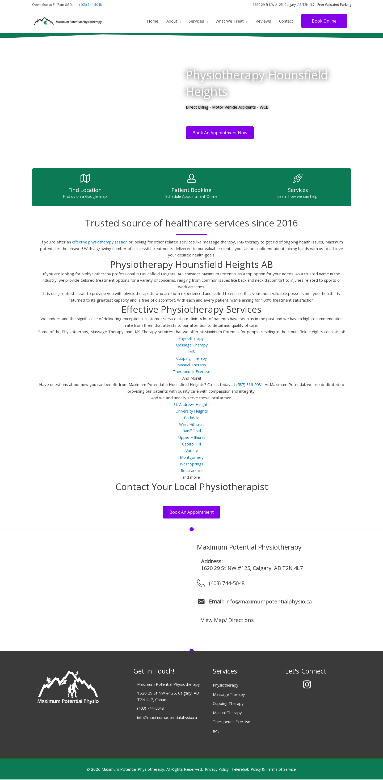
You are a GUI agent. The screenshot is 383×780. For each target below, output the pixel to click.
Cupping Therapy (191, 358)
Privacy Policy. (216, 769)
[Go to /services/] (297, 189)
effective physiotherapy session (99, 242)
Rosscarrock (191, 470)
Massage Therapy (191, 345)
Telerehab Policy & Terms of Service (264, 769)
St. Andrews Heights (191, 404)
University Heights (191, 411)
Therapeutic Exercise (191, 371)
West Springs (191, 463)
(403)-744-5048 (90, 4)
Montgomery (192, 457)
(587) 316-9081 (249, 384)
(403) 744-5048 (227, 583)
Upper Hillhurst (191, 437)
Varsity (191, 450)
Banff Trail (191, 430)
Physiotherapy (191, 338)
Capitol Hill (191, 443)
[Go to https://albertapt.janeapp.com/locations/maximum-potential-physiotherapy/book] (191, 189)
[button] (324, 20)
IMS (191, 351)
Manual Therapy (191, 364)
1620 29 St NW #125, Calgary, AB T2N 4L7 (252, 568)
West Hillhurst (192, 424)
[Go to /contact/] (85, 189)
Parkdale (192, 417)
